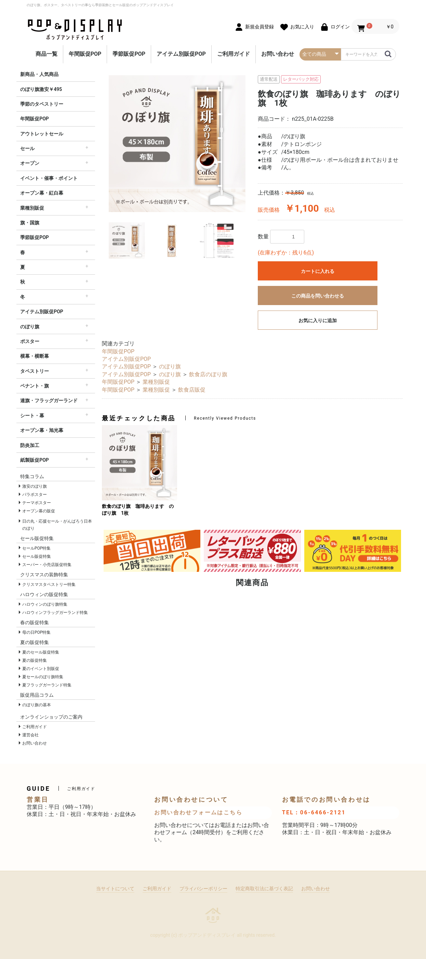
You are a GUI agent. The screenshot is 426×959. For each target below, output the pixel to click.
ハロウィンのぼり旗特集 (44, 604)
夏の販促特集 (34, 660)
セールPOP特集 (36, 548)
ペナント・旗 (34, 386)
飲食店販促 (191, 389)
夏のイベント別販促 (40, 668)
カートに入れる (317, 271)
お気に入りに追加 (317, 320)
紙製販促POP (34, 460)
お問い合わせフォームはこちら (198, 812)
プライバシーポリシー (203, 888)
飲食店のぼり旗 (208, 374)
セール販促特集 (36, 556)
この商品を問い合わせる (317, 296)
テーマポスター (36, 502)
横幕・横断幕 (34, 356)
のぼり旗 (29, 326)
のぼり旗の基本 (36, 704)
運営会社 (30, 735)
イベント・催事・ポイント (49, 178)
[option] (177, 143)
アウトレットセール (41, 133)
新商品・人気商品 (39, 74)
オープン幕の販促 (38, 511)
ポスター (29, 341)
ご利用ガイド (233, 54)
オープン (29, 163)
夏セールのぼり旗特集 (42, 676)
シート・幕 (32, 415)
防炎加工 (29, 445)
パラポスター (34, 494)
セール (27, 148)
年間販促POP (85, 54)
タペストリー (34, 371)
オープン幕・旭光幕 (41, 430)
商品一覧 (46, 54)
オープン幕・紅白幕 (41, 193)
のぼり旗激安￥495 (41, 89)
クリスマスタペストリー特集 (49, 584)
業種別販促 (32, 208)
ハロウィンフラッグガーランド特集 (55, 612)
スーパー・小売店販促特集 (46, 564)
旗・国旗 (29, 222)
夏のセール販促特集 (40, 652)
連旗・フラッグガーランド (49, 400)
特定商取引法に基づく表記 (264, 888)
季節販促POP (128, 54)
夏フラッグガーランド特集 (46, 685)
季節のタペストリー (41, 104)
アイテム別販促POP (181, 54)
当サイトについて (115, 888)
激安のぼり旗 (34, 486)
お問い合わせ (277, 54)
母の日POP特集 (36, 632)
